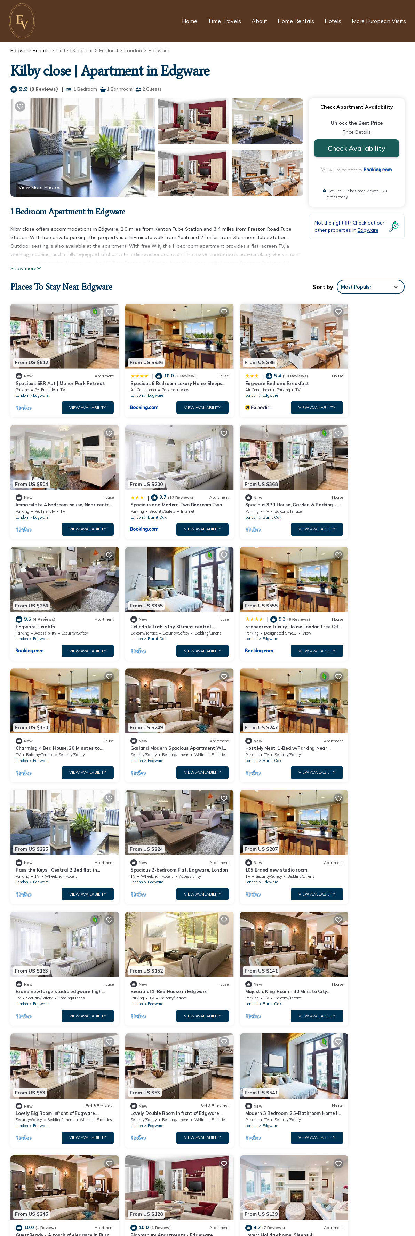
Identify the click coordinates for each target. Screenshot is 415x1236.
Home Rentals (296, 20)
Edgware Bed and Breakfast (248, 374)
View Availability (73, 398)
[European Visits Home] (23, 20)
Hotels (333, 20)
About (259, 20)
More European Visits (379, 20)
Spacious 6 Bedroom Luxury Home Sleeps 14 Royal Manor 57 (286, 1092)
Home (189, 20)
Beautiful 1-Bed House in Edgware (54, 826)
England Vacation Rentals (49, 1092)
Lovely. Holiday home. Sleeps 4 (349, 939)
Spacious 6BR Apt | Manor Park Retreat (262, 1081)
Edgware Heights (235, 487)
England (108, 50)
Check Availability (356, 148)
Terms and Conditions (233, 1206)
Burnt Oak (42, 499)
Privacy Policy (171, 1206)
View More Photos (39, 187)
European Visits (172, 1217)
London (133, 50)
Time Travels (224, 20)
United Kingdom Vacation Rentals (58, 1103)
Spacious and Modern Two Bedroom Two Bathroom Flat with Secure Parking (305, 1125)
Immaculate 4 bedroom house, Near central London (275, 1114)
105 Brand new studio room (247, 713)
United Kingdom (74, 50)
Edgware (159, 50)
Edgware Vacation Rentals (50, 1081)
